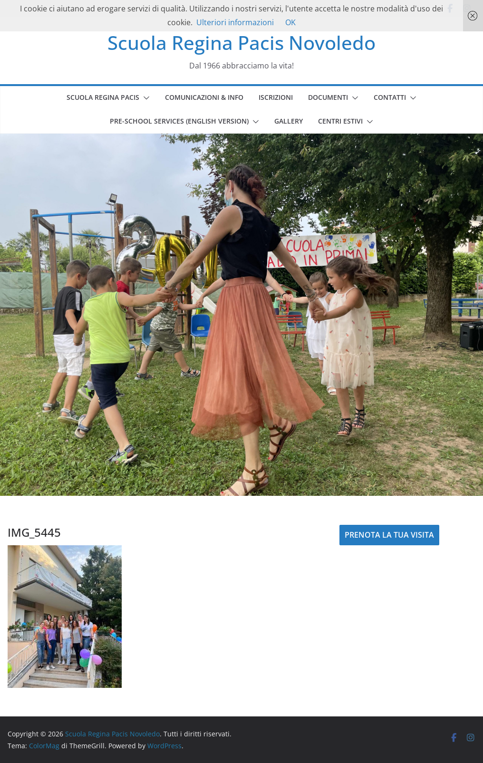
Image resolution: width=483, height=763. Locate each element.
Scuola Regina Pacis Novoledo (241, 42)
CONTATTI (390, 97)
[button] (144, 98)
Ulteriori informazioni (235, 22)
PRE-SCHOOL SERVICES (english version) (179, 121)
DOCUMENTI (328, 97)
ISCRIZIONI (276, 97)
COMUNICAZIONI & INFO (204, 97)
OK (290, 22)
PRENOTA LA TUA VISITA (389, 535)
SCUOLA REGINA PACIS (103, 97)
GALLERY (288, 121)
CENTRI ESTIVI (340, 121)
